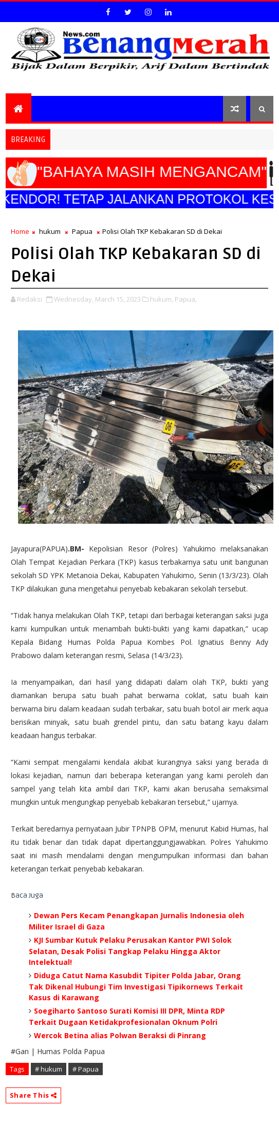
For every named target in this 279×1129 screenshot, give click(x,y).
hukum (50, 231)
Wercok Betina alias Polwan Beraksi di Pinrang (120, 1035)
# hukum (48, 1069)
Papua (82, 231)
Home (20, 231)
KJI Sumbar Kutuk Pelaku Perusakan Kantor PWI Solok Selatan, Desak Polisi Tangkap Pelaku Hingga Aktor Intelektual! (130, 951)
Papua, (186, 299)
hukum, (161, 299)
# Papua (85, 1069)
